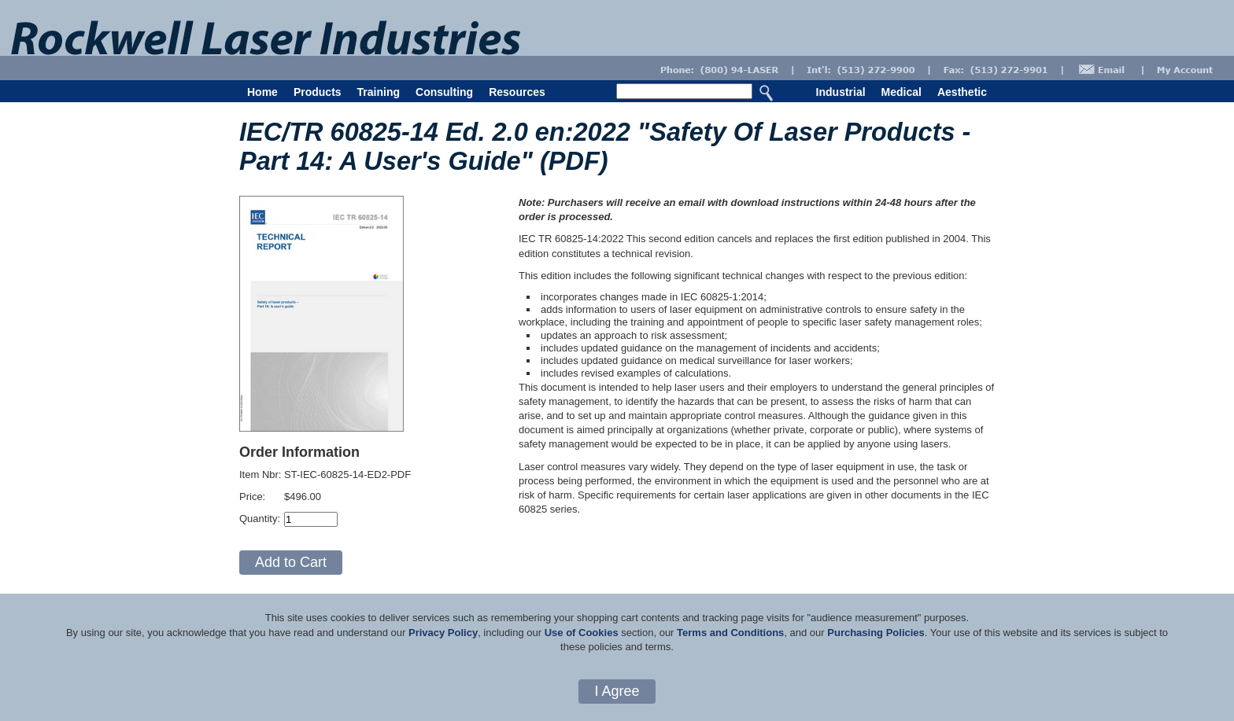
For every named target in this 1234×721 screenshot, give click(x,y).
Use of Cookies (582, 632)
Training (378, 92)
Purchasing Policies (876, 632)
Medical (901, 92)
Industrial (841, 92)
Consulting (444, 92)
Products (318, 92)
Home (262, 92)
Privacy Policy (443, 632)
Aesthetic (962, 92)
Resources (517, 92)
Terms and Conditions (730, 632)
